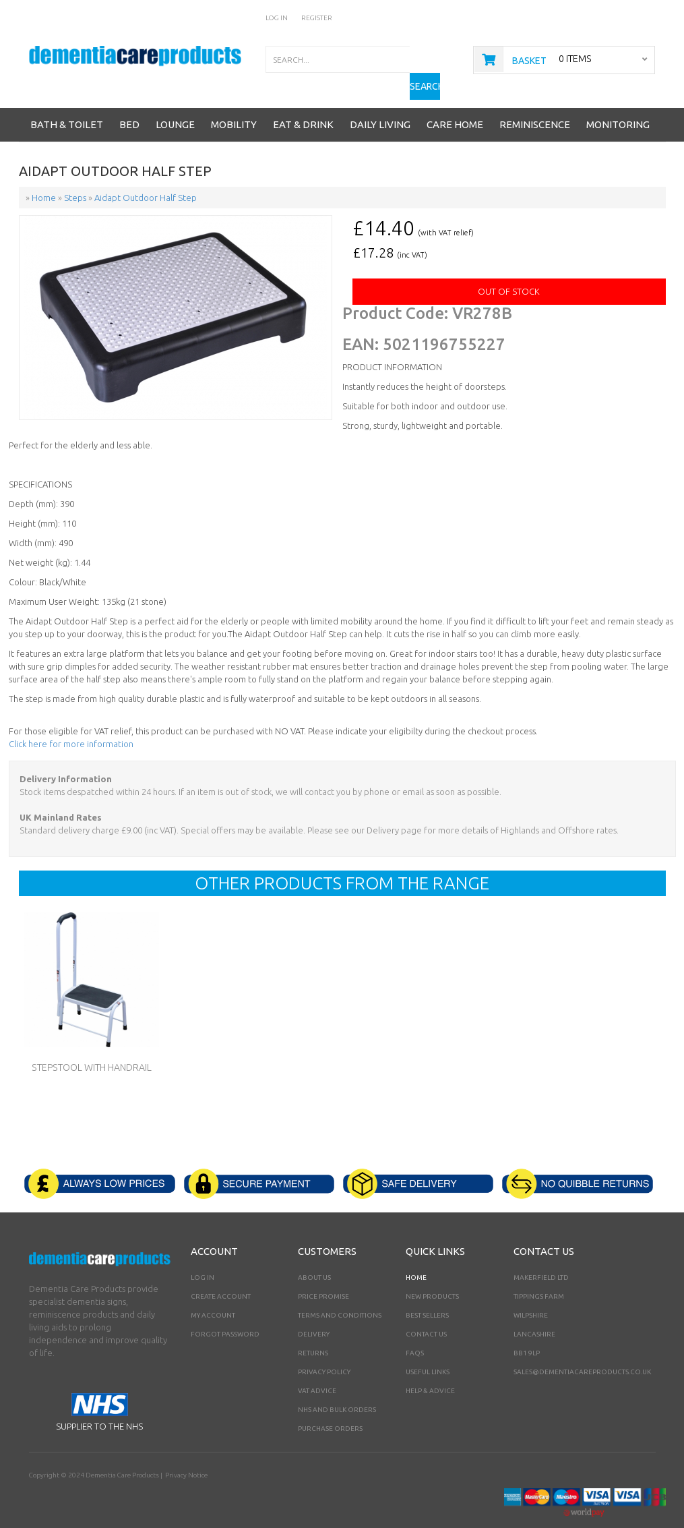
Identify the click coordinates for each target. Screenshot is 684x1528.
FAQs (415, 1332)
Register (316, 18)
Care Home (455, 103)
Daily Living (380, 103)
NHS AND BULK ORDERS (337, 1388)
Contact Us (426, 1313)
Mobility (234, 103)
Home (416, 1256)
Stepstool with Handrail (92, 1046)
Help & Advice (430, 1370)
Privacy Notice (185, 1454)
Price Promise (323, 1275)
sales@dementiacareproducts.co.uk (582, 1351)
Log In (277, 18)
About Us (314, 1256)
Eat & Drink (303, 103)
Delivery (314, 1313)
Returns (313, 1332)
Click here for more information (71, 723)
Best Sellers (427, 1294)
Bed (129, 103)
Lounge (175, 103)
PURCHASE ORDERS (330, 1407)
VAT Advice (317, 1370)
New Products (432, 1275)
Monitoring (618, 103)
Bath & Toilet (66, 103)
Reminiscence (534, 103)
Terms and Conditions (339, 1294)
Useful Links (427, 1351)
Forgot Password (225, 1313)
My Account (213, 1294)
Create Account (221, 1275)
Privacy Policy (324, 1351)
